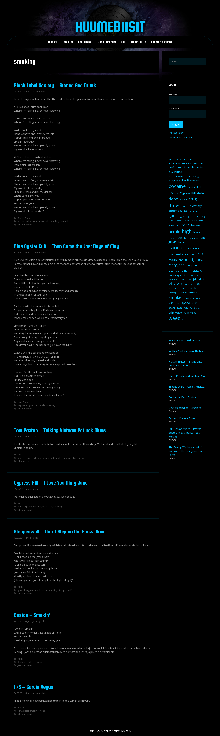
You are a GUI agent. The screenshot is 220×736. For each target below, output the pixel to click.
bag (19, 405)
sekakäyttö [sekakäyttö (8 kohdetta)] (174, 292)
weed (42, 710)
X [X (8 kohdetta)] (182, 319)
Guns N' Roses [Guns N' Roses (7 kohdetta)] (175, 221)
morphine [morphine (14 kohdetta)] (192, 265)
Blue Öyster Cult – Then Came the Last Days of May (66, 246)
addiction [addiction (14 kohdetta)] (174, 163)
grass (20, 590)
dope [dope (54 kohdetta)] (173, 199)
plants (46, 457)
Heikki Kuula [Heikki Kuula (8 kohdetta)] (174, 225)
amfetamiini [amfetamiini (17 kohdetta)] (177, 167)
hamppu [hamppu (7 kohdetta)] (186, 221)
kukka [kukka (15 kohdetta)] (179, 254)
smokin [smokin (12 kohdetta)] (187, 298)
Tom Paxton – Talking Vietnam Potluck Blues (60, 430)
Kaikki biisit (85, 42)
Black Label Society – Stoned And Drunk (55, 85)
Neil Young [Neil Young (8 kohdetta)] (174, 275)
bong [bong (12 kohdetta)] (196, 176)
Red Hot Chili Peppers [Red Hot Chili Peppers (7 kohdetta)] (178, 288)
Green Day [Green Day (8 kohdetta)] (200, 216)
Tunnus (173, 94)
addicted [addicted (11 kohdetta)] (187, 159)
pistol (26, 710)
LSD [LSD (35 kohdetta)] (199, 253)
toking (39, 661)
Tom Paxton (79, 457)
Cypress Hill (30, 506)
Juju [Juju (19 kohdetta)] (202, 238)
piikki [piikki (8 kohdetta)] (189, 279)
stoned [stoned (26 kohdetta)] (182, 307)
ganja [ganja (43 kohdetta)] (174, 215)
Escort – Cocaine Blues (182, 418)
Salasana (174, 108)
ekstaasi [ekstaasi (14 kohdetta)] (183, 210)
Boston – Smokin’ (32, 615)
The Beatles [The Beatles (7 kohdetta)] (195, 308)
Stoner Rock (24, 218)
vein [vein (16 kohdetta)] (186, 312)
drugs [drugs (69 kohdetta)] (174, 205)
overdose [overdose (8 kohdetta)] (173, 279)
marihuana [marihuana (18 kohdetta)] (176, 260)
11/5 (20, 710)
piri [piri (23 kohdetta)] (192, 283)
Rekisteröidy (176, 132)
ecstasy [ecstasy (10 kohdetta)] (172, 210)
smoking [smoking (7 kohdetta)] (196, 298)
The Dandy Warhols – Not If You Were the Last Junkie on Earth (185, 450)
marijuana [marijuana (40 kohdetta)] (194, 259)
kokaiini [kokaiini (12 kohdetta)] (194, 248)
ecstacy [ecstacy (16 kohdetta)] (197, 206)
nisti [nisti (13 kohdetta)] (182, 275)
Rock (20, 586)
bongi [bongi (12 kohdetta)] (172, 180)
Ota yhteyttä (138, 42)
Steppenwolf (65, 590)
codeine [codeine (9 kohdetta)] (191, 187)
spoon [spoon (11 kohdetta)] (172, 307)
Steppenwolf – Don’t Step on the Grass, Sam (59, 531)
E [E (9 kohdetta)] (190, 206)
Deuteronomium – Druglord (185, 407)
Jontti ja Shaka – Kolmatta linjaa (187, 351)
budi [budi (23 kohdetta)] (185, 180)
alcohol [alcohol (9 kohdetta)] (185, 163)
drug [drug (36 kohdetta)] (192, 199)
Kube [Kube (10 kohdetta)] (171, 254)
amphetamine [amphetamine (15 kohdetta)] (195, 167)
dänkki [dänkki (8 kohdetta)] (185, 206)
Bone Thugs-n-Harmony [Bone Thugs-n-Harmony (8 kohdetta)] (180, 176)
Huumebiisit (110, 26)
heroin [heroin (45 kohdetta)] (174, 231)
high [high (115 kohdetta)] (187, 231)
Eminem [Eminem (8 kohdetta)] (193, 211)
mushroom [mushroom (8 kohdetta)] (174, 271)
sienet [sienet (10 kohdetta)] (184, 292)
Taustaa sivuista (161, 42)
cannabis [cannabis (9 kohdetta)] (194, 180)
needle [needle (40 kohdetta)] (196, 270)
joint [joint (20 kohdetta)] (187, 238)
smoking (55, 221)
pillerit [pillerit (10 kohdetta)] (201, 279)
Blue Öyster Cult (30, 405)
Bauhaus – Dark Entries (182, 397)
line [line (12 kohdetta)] (187, 254)
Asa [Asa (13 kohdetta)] (171, 172)
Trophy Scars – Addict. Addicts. (187, 386)
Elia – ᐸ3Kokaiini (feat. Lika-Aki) (187, 376)
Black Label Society (27, 221)
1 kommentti (24, 461)
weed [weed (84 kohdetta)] (175, 318)
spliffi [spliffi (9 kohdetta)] (194, 303)
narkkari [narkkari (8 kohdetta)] (185, 271)
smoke (58, 457)
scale (42, 405)
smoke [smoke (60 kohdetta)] (175, 297)
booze (41, 221)
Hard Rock (23, 402)
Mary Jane (47, 506)
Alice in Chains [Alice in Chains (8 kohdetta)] (197, 163)
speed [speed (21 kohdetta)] (186, 303)
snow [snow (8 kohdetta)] (177, 303)
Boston (21, 661)
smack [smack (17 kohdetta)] (193, 292)
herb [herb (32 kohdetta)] (186, 224)
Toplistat (67, 42)
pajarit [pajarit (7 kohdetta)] (182, 279)
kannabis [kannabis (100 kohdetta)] (179, 247)
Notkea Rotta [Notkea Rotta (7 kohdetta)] (192, 275)
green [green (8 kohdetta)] (190, 216)
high (34, 457)
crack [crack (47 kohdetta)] (173, 193)
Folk (20, 454)
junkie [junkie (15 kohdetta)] (172, 242)
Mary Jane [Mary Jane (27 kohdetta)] (176, 265)
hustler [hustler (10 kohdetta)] (197, 232)
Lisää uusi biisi (106, 42)
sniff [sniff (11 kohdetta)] (171, 303)
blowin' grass (24, 457)
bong (20, 506)
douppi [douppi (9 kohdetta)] (183, 199)
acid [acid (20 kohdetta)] (171, 159)
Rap (19, 503)
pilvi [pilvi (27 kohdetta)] (180, 283)
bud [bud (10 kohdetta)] (178, 180)
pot (52, 457)
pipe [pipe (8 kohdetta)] (187, 284)
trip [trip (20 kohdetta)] (171, 312)
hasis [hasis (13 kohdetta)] (194, 220)
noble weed (41, 590)
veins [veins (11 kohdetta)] (193, 312)
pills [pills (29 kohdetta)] (172, 283)
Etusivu (52, 42)
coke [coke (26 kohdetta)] (201, 186)
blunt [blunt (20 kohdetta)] (178, 172)
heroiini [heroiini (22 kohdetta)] (196, 225)
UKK (123, 42)
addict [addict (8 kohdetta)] (179, 159)
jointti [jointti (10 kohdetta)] (195, 237)
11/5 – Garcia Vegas (33, 687)
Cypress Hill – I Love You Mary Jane (51, 483)
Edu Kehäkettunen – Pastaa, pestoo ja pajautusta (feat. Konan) (185, 432)
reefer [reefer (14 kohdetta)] (194, 288)
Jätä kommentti (25, 224)
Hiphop (21, 707)
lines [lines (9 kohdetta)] (192, 254)
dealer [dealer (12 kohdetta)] (200, 193)
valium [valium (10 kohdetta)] (178, 312)
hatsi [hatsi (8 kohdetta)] (201, 220)
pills (48, 221)
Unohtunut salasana (180, 137)
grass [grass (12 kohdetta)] (183, 216)
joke (40, 457)
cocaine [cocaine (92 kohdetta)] (177, 186)
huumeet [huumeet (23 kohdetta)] (176, 237)
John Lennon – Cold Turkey (184, 340)
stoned (64, 221)
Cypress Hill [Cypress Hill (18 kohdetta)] (188, 193)
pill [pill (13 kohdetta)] (194, 279)
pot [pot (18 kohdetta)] (199, 284)
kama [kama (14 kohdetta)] (181, 242)
